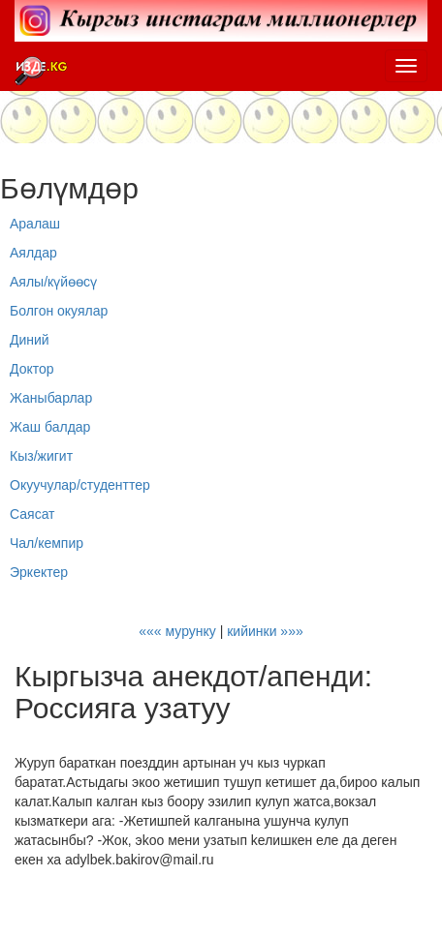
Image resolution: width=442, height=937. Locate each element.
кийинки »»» (265, 631)
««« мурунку (177, 631)
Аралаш (35, 223)
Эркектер (39, 572)
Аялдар (33, 252)
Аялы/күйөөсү (53, 281)
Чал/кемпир (46, 543)
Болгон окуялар (59, 310)
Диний (29, 340)
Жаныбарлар (51, 398)
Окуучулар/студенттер (80, 485)
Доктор (32, 369)
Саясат (32, 514)
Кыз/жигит (41, 456)
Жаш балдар (50, 427)
